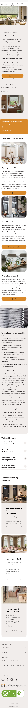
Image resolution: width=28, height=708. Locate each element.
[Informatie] (5, 87)
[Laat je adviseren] (14, 299)
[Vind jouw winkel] (14, 193)
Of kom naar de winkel (8, 79)
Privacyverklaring (14, 703)
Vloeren (4, 652)
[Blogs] (4, 91)
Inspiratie (4, 657)
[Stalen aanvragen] (12, 4)
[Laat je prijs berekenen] (12, 76)
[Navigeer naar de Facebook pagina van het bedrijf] (2, 679)
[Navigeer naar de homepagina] (4, 4)
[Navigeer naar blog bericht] (14, 509)
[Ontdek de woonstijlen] (14, 247)
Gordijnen (5, 648)
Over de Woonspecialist (10, 661)
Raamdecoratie (7, 644)
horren (15, 364)
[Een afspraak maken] (17, 4)
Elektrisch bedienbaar (9, 352)
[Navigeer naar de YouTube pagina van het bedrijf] (16, 679)
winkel (16, 426)
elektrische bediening (7, 288)
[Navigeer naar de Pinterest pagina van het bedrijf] (7, 679)
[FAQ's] (14, 87)
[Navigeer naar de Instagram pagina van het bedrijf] (11, 679)
